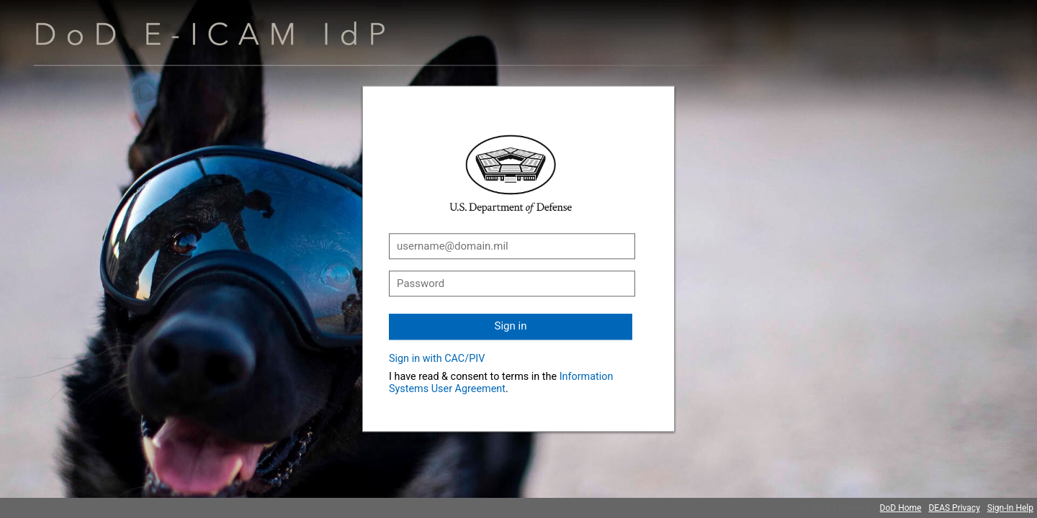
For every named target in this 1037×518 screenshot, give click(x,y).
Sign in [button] (511, 325)
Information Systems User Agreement (501, 383)
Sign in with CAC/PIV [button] (437, 359)
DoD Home (901, 508)
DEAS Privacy (953, 508)
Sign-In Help (1010, 508)
